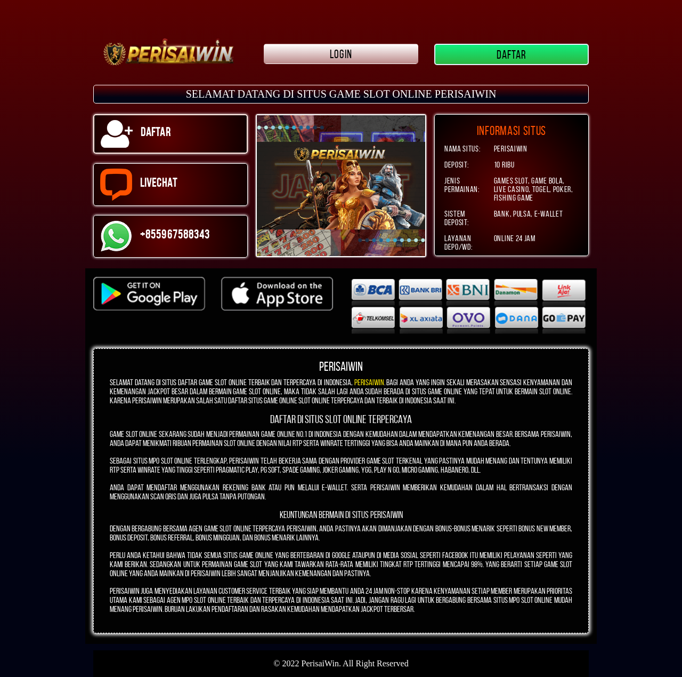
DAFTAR (512, 54)
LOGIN (341, 53)
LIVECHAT (138, 185)
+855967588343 (155, 236)
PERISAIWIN (369, 382)
